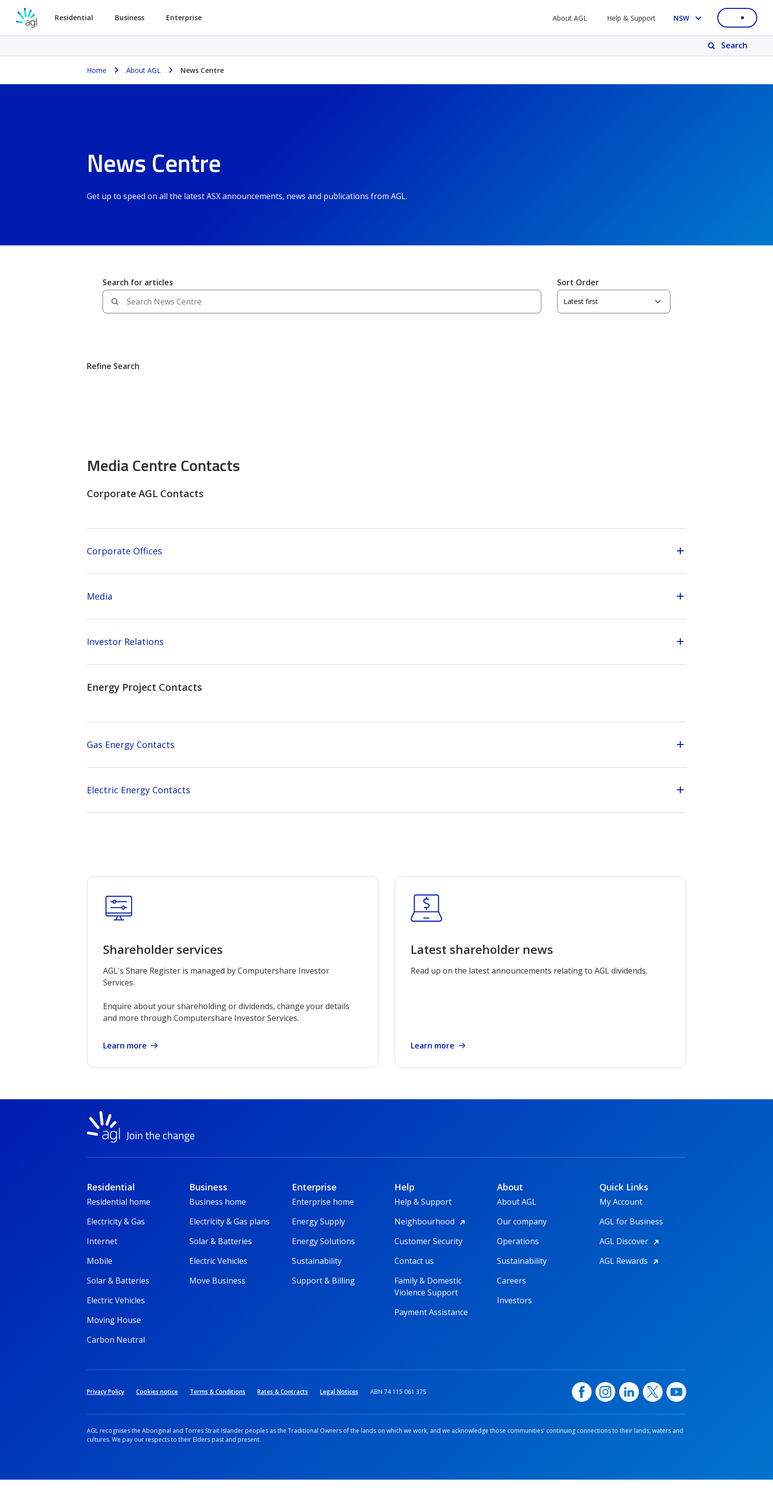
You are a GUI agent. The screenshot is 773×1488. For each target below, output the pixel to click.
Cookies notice (157, 1400)
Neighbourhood (431, 1230)
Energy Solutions (323, 1249)
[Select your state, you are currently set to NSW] (689, 18)
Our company (522, 1229)
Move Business (217, 1289)
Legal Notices (339, 1400)
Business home (217, 1210)
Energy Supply (318, 1229)
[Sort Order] (613, 301)
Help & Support (631, 18)
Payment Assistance (431, 1320)
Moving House (114, 1328)
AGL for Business (631, 1229)
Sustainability (317, 1269)
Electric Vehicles (116, 1308)
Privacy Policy (105, 1400)
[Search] (728, 46)
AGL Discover (630, 1249)
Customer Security (428, 1249)
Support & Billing (323, 1289)
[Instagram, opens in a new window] (605, 1400)
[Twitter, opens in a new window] (653, 1400)
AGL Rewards (630, 1269)
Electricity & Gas (116, 1229)
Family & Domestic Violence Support (427, 1289)
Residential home (118, 1210)
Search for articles (138, 282)
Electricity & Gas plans (229, 1229)
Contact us (414, 1269)
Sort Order (578, 282)
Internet (102, 1249)
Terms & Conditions (218, 1400)
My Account (620, 1210)
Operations (518, 1249)
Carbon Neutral (116, 1348)
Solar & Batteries (118, 1289)
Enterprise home (323, 1210)
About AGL (570, 18)
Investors (514, 1308)
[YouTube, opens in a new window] (676, 1400)
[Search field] (322, 301)
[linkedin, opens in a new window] (629, 1400)
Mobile (99, 1269)
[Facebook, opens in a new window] (582, 1400)
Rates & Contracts (282, 1400)
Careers (511, 1289)
